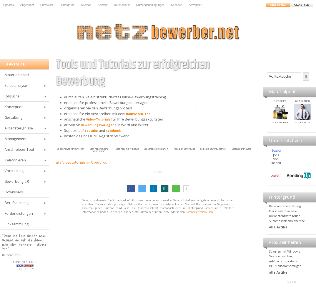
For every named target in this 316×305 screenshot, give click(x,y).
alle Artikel (279, 227)
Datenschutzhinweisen (199, 212)
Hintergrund (67, 5)
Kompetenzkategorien (284, 216)
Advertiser (195, 5)
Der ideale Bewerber (283, 211)
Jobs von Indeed (276, 159)
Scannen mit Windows (284, 251)
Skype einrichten (280, 256)
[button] (131, 188)
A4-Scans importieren (284, 261)
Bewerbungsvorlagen (97, 125)
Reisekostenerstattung (285, 206)
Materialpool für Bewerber (275, 125)
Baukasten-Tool (138, 114)
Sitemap (86, 5)
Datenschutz (122, 5)
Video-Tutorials (98, 119)
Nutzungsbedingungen (150, 5)
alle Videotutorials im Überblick (81, 162)
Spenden (176, 5)
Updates (8, 5)
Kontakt (102, 5)
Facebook (113, 131)
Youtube (91, 131)
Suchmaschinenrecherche (287, 221)
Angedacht (27, 5)
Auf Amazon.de (297, 122)
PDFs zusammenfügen (285, 266)
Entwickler (46, 5)
